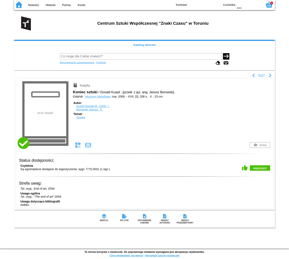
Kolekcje (101, 62)
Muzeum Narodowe (97, 96)
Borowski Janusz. (89, 109)
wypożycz (260, 168)
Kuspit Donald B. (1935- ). (93, 106)
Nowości (33, 5)
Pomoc (66, 5)
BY (216, 4)
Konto (81, 5)
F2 (255, 4)
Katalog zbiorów (144, 45)
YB (208, 4)
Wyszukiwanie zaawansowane (77, 62)
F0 (239, 4)
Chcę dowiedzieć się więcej (126, 255)
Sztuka (80, 117)
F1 (246, 4)
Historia (50, 5)
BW (200, 4)
